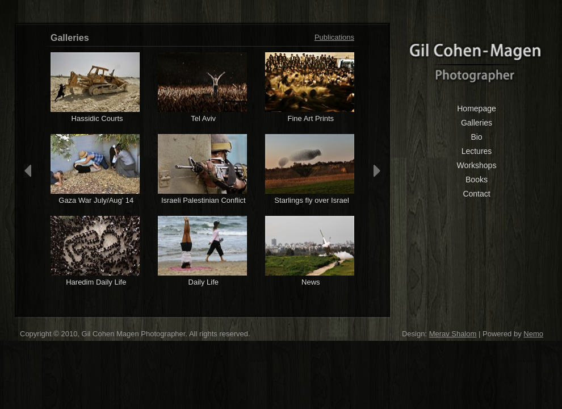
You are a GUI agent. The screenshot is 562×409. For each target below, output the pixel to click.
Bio (476, 136)
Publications (334, 37)
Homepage (476, 108)
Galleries (476, 122)
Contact (476, 193)
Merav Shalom (453, 333)
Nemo (533, 333)
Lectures (477, 151)
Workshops (477, 165)
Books (476, 179)
